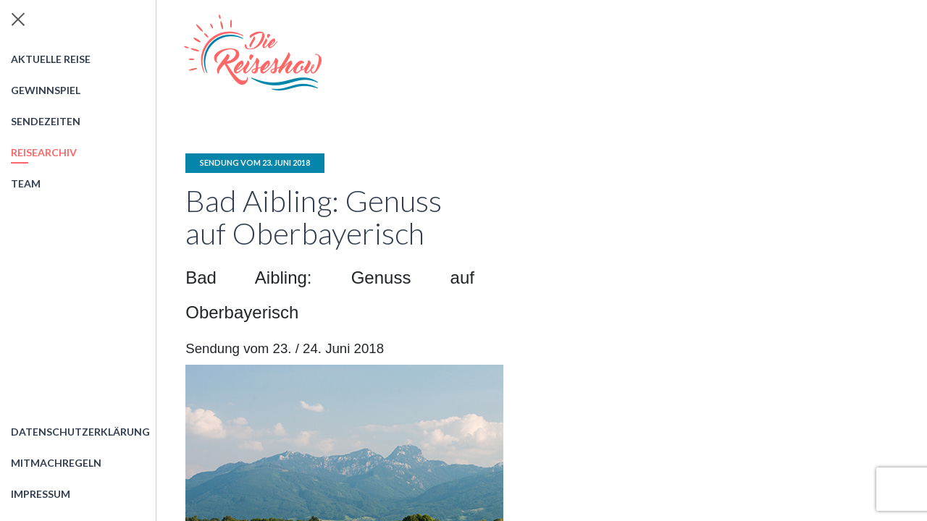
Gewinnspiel (45, 90)
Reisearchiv (44, 152)
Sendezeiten (45, 121)
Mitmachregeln (56, 463)
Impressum (40, 494)
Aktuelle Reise (51, 59)
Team (26, 183)
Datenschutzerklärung (80, 431)
